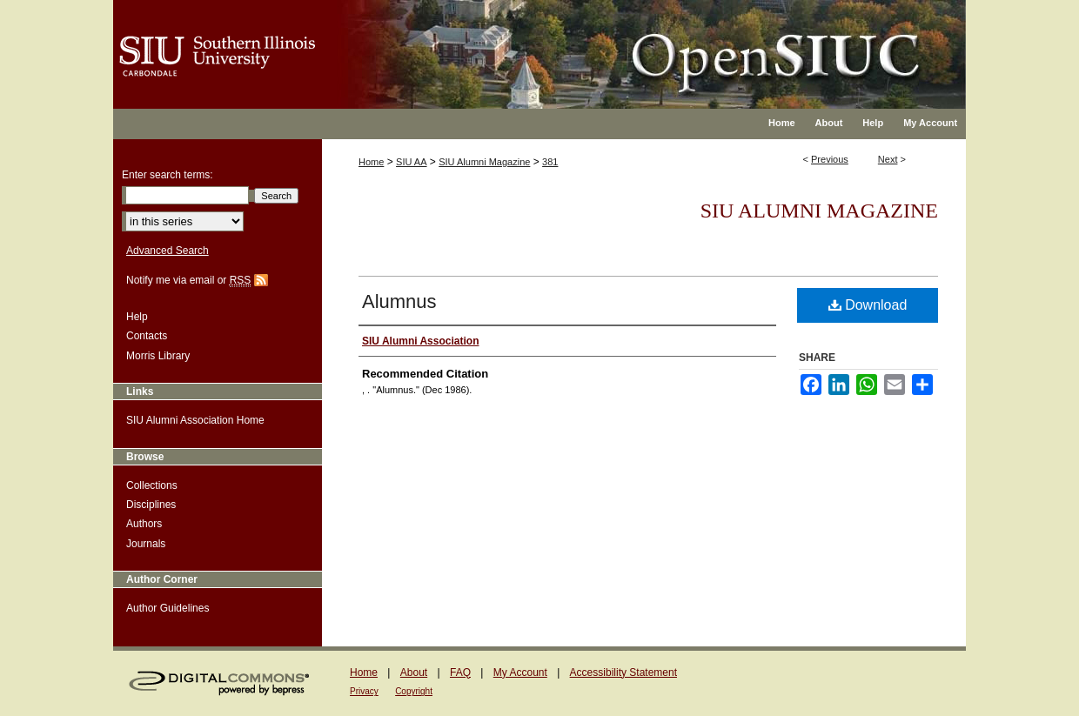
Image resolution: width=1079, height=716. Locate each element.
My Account (520, 672)
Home (371, 162)
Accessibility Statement (623, 672)
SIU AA (411, 162)
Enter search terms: (167, 175)
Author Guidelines (167, 608)
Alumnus (399, 301)
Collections (152, 485)
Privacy (364, 691)
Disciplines (151, 505)
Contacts (146, 336)
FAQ (460, 672)
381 (550, 162)
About (413, 672)
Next (888, 159)
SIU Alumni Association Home (195, 420)
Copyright (413, 691)
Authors (144, 524)
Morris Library (158, 356)
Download (868, 305)
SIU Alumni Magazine (484, 162)
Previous (829, 159)
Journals (145, 544)
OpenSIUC (595, 43)
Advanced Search (167, 250)
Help (137, 317)
